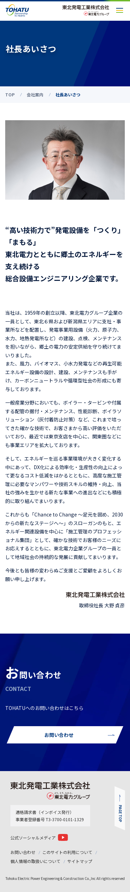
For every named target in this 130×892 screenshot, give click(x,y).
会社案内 (35, 94)
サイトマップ (79, 861)
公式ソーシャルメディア (33, 838)
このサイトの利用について (67, 852)
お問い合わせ (22, 852)
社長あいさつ (67, 94)
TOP (10, 94)
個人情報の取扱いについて (35, 861)
